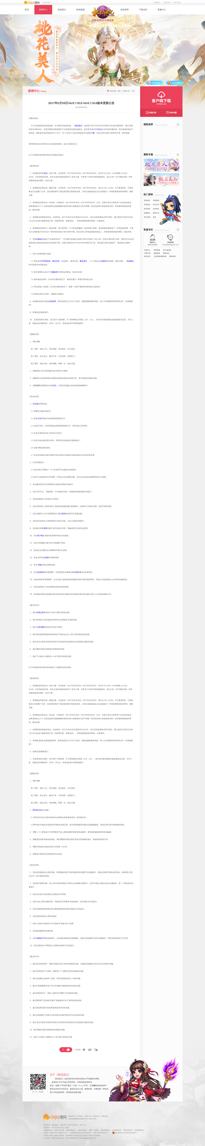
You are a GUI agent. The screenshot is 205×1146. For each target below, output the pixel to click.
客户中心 (83, 1125)
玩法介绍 (156, 204)
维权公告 (88, 1116)
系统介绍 (156, 213)
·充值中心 (147, 250)
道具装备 (147, 209)
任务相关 (156, 209)
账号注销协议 (73, 1125)
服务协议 (47, 1125)
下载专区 (143, 9)
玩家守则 (63, 1125)
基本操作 (147, 200)
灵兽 (154, 217)
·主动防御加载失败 (159, 256)
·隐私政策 (172, 256)
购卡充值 (177, 2)
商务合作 (96, 1116)
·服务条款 (166, 253)
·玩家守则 (147, 253)
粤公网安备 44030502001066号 (124, 1133)
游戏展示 (62, 9)
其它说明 (147, 217)
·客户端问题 (167, 250)
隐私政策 (55, 1125)
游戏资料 (124, 9)
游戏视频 (80, 9)
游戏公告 (126, 91)
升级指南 (156, 200)
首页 (27, 9)
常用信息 (147, 204)
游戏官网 (71, 1116)
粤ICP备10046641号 (101, 1133)
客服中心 (162, 9)
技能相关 (147, 213)
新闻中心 (43, 9)
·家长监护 (147, 256)
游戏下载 (167, 2)
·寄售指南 (156, 250)
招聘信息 (104, 1116)
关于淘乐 (80, 1116)
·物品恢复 (156, 253)
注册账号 (157, 2)
